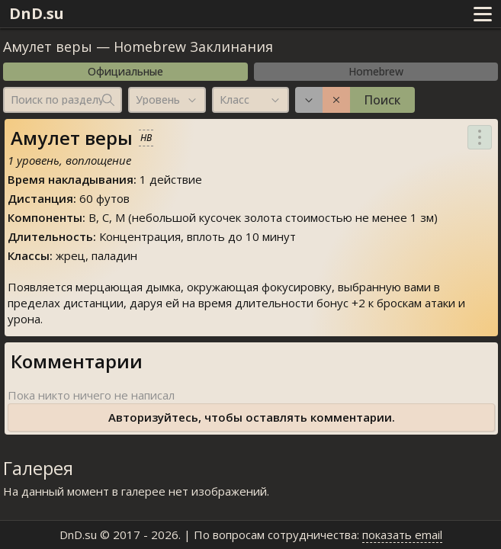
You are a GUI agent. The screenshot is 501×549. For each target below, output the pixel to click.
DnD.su (36, 13)
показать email (402, 534)
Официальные (125, 71)
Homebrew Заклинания (193, 46)
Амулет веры (47, 46)
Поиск (382, 100)
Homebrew (375, 71)
